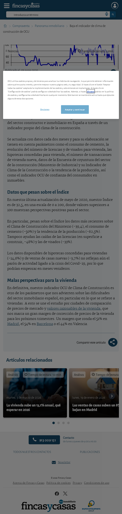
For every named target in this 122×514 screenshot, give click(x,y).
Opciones (44, 109)
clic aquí (90, 91)
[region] (61, 95)
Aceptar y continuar (75, 109)
